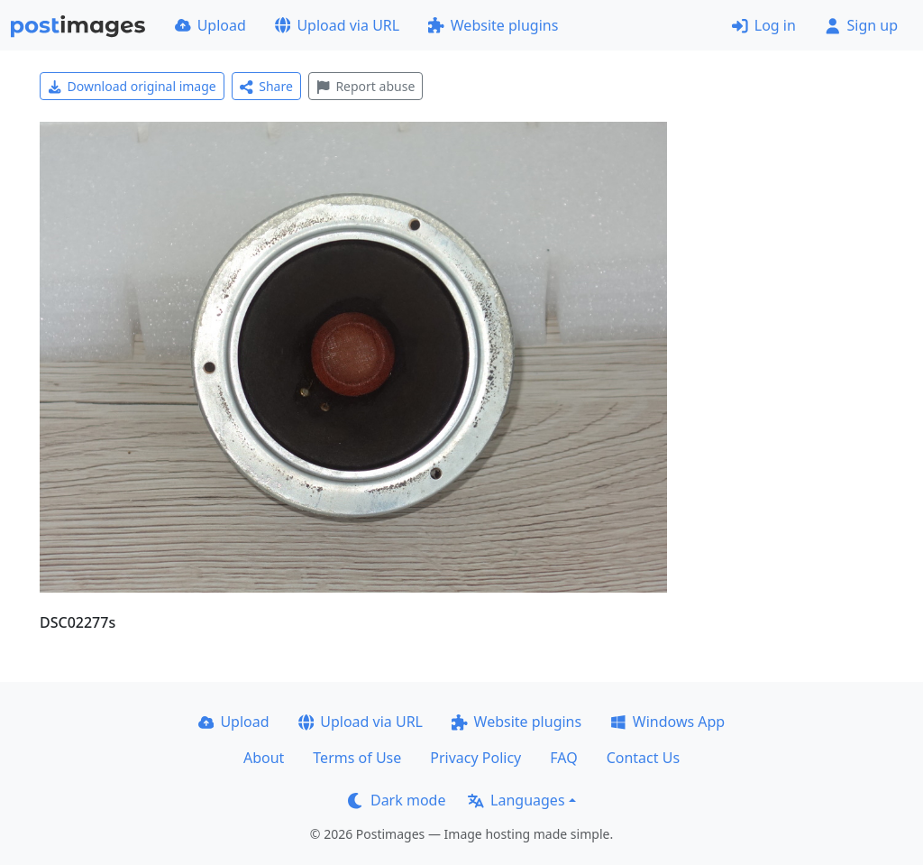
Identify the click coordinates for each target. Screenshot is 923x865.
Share (266, 86)
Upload (210, 25)
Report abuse (365, 86)
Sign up (861, 25)
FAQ (563, 758)
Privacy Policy (475, 758)
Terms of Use (357, 758)
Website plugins (493, 25)
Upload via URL (337, 25)
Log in (764, 25)
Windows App (667, 722)
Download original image (132, 86)
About (263, 758)
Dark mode (396, 800)
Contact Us (643, 758)
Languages (516, 800)
